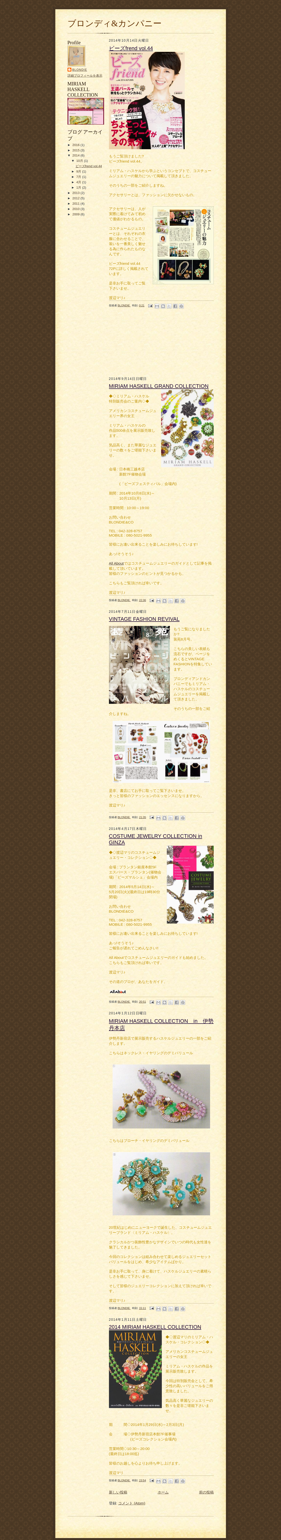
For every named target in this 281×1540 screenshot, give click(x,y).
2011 (76, 203)
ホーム (163, 1492)
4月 (79, 182)
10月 (80, 161)
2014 (76, 155)
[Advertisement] (82, 293)
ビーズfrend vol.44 (89, 166)
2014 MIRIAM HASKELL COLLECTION (155, 1327)
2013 (76, 193)
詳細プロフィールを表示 (85, 75)
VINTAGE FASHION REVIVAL (144, 619)
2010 (76, 209)
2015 (76, 150)
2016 (76, 145)
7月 (79, 177)
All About (116, 563)
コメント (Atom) (131, 1503)
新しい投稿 (118, 1492)
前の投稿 (206, 1492)
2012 (76, 198)
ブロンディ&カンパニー (115, 23)
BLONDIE (79, 70)
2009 (76, 214)
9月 (79, 171)
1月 (79, 187)
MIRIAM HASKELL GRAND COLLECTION (159, 386)
